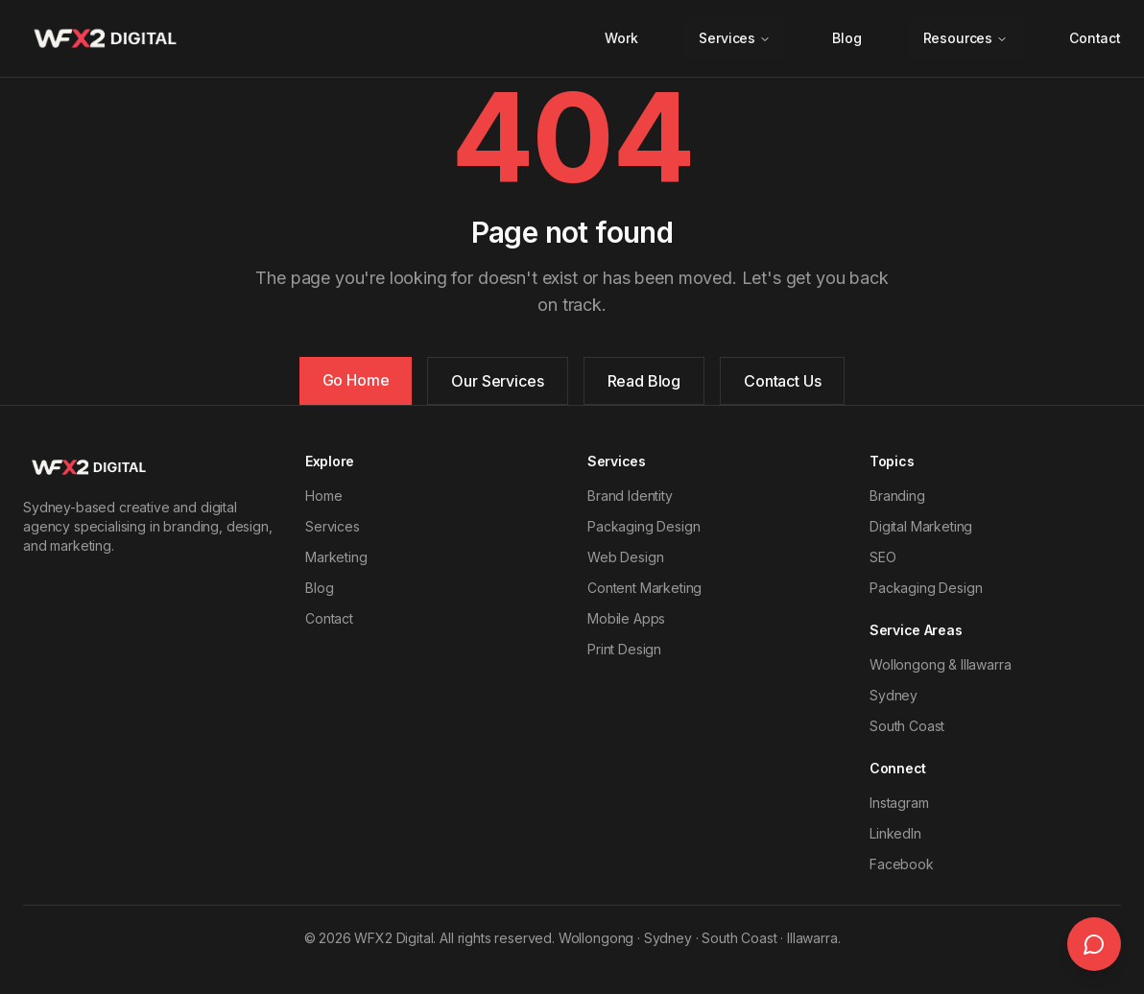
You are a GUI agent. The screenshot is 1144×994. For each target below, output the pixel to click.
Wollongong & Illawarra (940, 664)
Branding (897, 495)
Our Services (497, 380)
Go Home (356, 380)
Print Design (624, 649)
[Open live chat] (1094, 944)
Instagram (899, 802)
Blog (846, 38)
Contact (1095, 38)
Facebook (902, 864)
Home (323, 495)
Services (735, 38)
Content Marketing (644, 588)
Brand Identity (630, 495)
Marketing (336, 557)
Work (621, 38)
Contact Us (782, 380)
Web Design (625, 557)
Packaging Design (643, 526)
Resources (966, 38)
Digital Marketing (921, 526)
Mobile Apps (626, 618)
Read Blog (644, 380)
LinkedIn (895, 833)
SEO (883, 557)
